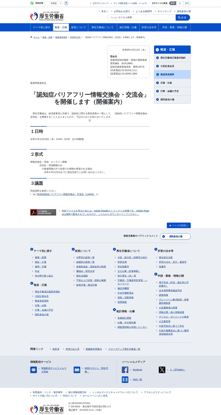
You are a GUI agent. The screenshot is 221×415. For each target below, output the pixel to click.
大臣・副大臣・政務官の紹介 (132, 254)
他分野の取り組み (44, 272)
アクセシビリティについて (157, 386)
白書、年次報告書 (127, 316)
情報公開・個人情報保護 (171, 306)
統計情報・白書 (127, 306)
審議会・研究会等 (85, 267)
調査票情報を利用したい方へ (132, 320)
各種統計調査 (124, 311)
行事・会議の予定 (169, 91)
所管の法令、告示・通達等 (172, 258)
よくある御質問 (144, 11)
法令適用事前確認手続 (170, 284)
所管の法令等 (167, 248)
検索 (185, 17)
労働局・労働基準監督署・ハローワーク (132, 278)
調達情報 (163, 288)
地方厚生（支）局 (127, 272)
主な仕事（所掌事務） (129, 267)
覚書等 (162, 263)
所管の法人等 (72, 342)
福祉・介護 (40, 258)
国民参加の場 (184, 11)
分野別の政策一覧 (85, 254)
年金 (37, 267)
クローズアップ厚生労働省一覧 (124, 342)
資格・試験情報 (126, 294)
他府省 (55, 342)
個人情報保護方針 (77, 386)
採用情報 (122, 298)
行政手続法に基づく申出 (171, 319)
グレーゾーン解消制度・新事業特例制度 (174, 295)
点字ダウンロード (101, 3)
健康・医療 (40, 254)
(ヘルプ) (143, 3)
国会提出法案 (166, 254)
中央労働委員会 (126, 289)
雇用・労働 (40, 263)
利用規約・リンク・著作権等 (48, 386)
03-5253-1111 (87, 403)
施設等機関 (123, 284)
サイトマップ (164, 11)
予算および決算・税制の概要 (91, 276)
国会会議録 (82, 272)
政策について (84, 248)
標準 (173, 3)
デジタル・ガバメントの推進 (174, 310)
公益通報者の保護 (168, 301)
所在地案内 (123, 263)
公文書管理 (164, 315)
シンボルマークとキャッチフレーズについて (115, 386)
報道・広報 (167, 49)
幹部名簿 (122, 258)
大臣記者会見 (167, 66)
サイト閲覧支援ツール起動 (125, 3)
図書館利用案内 (94, 342)
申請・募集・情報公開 (172, 270)
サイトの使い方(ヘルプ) (45, 389)
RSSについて (70, 389)
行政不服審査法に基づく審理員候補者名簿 (174, 326)
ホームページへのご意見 (95, 389)
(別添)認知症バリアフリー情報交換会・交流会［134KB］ (65, 194)
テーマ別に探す (44, 248)
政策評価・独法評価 (86, 281)
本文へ (104, 11)
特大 (187, 3)
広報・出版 (166, 82)
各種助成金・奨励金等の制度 (91, 263)
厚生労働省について (129, 248)
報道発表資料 (167, 74)
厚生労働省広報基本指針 (173, 57)
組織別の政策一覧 (85, 258)
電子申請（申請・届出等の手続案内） (174, 278)
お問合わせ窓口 (122, 11)
